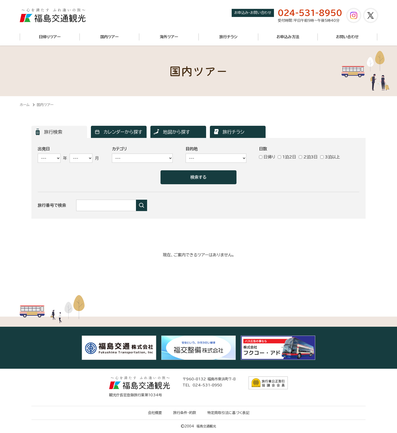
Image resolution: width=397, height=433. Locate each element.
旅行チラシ (228, 37)
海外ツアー (169, 37)
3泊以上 (330, 157)
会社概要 (155, 413)
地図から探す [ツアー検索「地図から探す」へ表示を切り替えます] (176, 132)
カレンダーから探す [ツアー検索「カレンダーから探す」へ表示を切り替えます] (123, 132)
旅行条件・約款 (184, 413)
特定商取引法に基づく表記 (228, 413)
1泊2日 (287, 157)
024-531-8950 (310, 13)
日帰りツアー (50, 37)
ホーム (25, 105)
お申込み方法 (287, 37)
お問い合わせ (347, 37)
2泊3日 (308, 157)
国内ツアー (109, 37)
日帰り (267, 157)
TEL (202, 385)
